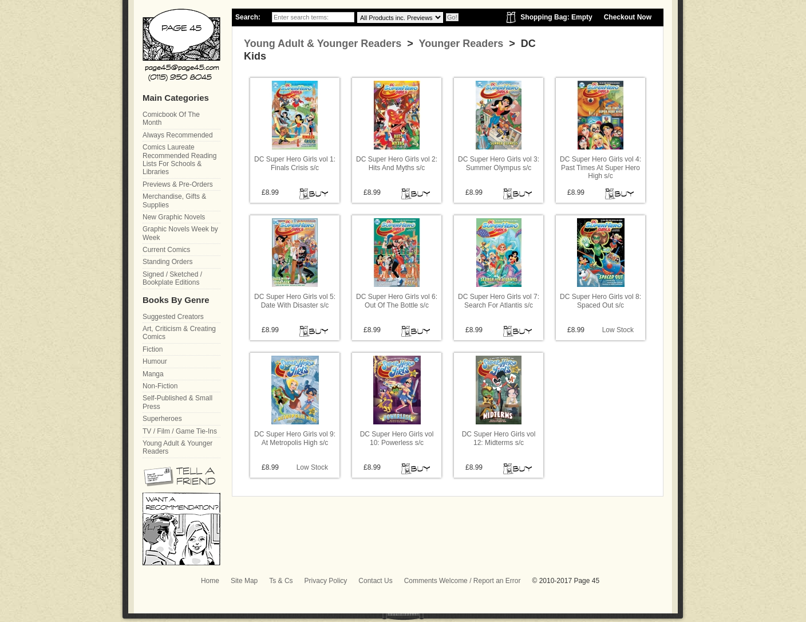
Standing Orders (167, 262)
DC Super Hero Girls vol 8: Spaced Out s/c (600, 301)
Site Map (244, 581)
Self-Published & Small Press (177, 402)
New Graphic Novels (174, 217)
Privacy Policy (326, 581)
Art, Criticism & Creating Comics (179, 333)
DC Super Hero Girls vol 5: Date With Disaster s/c (294, 301)
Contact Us (375, 581)
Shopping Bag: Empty (556, 17)
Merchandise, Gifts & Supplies (174, 200)
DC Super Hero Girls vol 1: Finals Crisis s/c (294, 163)
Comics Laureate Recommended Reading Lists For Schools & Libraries (179, 159)
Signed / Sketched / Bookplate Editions (172, 278)
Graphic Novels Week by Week (180, 233)
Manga (153, 374)
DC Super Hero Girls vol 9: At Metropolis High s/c (294, 438)
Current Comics (166, 250)
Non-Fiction (160, 386)
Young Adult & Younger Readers (322, 43)
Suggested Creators (173, 317)
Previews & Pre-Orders (178, 184)
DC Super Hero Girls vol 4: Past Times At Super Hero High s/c (600, 167)
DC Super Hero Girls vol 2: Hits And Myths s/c (396, 163)
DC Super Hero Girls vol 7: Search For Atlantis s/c (498, 301)
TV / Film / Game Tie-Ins (180, 431)
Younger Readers (459, 43)
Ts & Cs (281, 581)
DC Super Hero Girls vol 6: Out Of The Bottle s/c (396, 301)
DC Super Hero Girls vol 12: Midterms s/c (499, 438)
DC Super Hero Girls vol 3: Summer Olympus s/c (498, 163)
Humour (155, 361)
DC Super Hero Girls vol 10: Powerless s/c (397, 438)
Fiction (153, 349)
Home (210, 581)
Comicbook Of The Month (171, 119)
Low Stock (618, 330)
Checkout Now (627, 17)
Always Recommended (178, 135)
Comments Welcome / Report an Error (462, 581)
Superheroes (162, 419)
